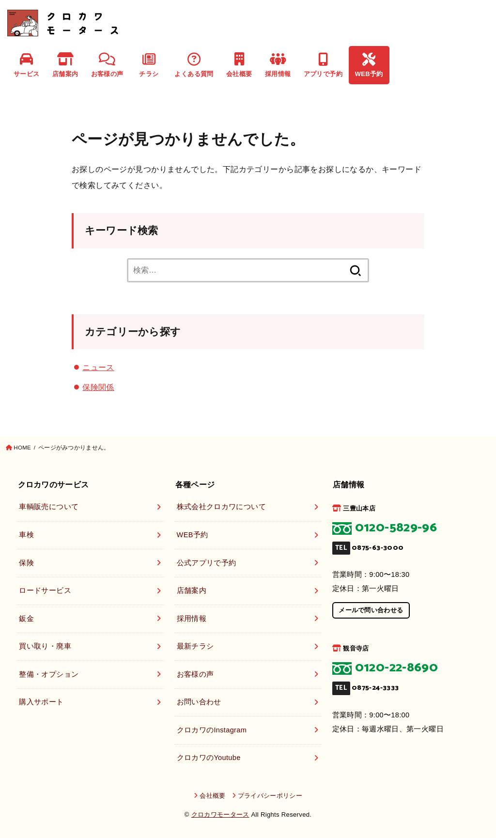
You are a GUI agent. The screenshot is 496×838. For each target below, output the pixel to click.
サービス (27, 65)
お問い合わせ (199, 702)
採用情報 (278, 65)
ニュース (98, 367)
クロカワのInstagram (212, 730)
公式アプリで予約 (206, 563)
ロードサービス (45, 590)
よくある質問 (193, 65)
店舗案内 (65, 65)
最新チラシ (195, 646)
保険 (26, 563)
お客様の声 (107, 65)
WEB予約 (369, 65)
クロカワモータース (220, 814)
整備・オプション (48, 674)
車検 (26, 535)
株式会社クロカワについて (221, 507)
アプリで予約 (323, 65)
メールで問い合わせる (371, 610)
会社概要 (239, 65)
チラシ (149, 65)
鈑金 (26, 618)
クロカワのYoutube (209, 757)
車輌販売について (48, 507)
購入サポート (41, 702)
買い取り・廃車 (45, 646)
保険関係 (98, 387)
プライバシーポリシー (270, 795)
